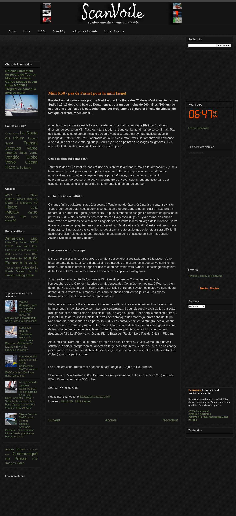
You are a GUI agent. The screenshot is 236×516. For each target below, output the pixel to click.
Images (11, 463)
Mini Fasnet (83, 401)
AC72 (10, 195)
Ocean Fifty (18, 216)
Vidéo (21, 463)
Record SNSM (29, 242)
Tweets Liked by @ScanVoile (205, 275)
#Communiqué (201, 411)
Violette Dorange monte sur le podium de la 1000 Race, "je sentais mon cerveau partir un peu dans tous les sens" (21, 311)
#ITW (191, 411)
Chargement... (196, 152)
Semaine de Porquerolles (24, 250)
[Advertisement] (113, 61)
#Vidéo (192, 419)
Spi (8, 253)
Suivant (54, 420)
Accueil (111, 420)
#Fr (200, 417)
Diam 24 (12, 202)
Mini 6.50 (67, 401)
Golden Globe (12, 133)
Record (32, 138)
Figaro (18, 207)
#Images (193, 414)
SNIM (10, 246)
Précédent (170, 420)
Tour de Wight (13, 267)
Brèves (21, 449)
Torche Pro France (21, 254)
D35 (35, 199)
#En (205, 417)
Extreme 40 (29, 202)
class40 (10, 220)
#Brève (192, 417)
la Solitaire (23, 167)
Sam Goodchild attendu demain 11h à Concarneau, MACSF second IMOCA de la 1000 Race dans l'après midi (21, 366)
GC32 (34, 207)
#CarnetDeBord (218, 417)
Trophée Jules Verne (21, 152)
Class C (23, 195)
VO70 (34, 216)
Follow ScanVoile (198, 128)
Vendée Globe (21, 157)
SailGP (14, 143)
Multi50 (32, 212)
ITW (35, 459)
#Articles (205, 414)
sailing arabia (25, 275)
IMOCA (16, 212)
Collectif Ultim (24, 199)
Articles (10, 449)
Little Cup (12, 242)
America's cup (21, 238)
